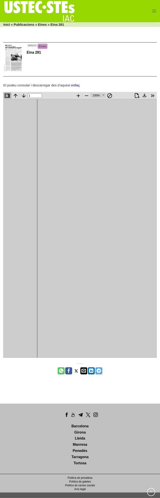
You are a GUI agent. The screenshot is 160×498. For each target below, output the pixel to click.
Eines (42, 24)
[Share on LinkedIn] (91, 370)
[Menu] (154, 11)
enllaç (75, 85)
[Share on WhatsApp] (61, 370)
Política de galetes (80, 481)
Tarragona (80, 457)
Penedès (80, 451)
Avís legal (80, 489)
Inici (6, 24)
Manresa (80, 444)
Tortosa (80, 463)
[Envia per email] (83, 370)
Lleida (80, 438)
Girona (80, 432)
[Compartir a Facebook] (68, 370)
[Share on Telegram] (98, 370)
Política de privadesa (80, 477)
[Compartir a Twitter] (76, 370)
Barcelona (80, 426)
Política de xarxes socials (80, 485)
